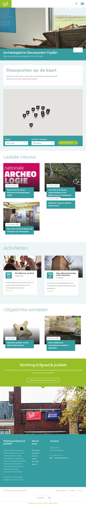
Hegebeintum (19, 276)
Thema (7, 139)
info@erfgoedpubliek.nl (60, 458)
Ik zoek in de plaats (39, 139)
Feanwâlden (60, 278)
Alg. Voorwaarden (61, 490)
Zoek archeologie (68, 143)
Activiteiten (35, 453)
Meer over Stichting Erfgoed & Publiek (43, 380)
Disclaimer (72, 490)
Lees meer (9, 290)
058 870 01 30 (58, 455)
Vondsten (35, 456)
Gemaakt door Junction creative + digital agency (43, 503)
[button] (83, 4)
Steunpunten (36, 450)
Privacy (80, 490)
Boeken (34, 458)
